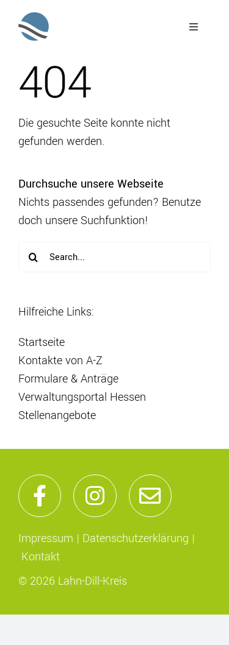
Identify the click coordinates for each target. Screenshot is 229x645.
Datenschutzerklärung (135, 538)
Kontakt (40, 557)
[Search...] (114, 257)
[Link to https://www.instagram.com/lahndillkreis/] (94, 495)
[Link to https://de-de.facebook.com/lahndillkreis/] (39, 495)
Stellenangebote (57, 415)
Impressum (45, 538)
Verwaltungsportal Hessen (82, 397)
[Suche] (33, 257)
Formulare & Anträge (68, 379)
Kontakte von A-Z (60, 360)
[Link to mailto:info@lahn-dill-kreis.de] (150, 495)
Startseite (41, 342)
